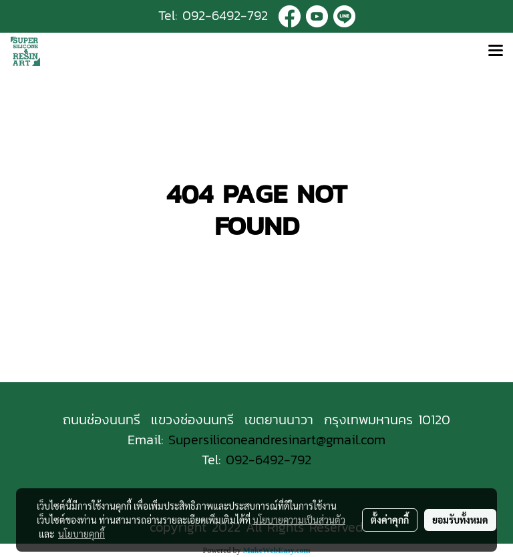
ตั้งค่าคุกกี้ (390, 520)
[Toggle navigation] (495, 51)
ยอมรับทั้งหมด (460, 520)
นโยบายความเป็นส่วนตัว (298, 520)
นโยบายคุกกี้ (81, 534)
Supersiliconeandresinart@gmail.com (276, 440)
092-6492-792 (225, 15)
